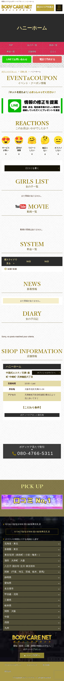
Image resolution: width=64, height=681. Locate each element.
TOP (11, 45)
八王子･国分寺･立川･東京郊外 (20, 566)
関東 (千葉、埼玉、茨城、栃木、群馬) (24, 572)
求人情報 (46, 665)
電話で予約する (47, 59)
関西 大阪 (10, 611)
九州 (7, 628)
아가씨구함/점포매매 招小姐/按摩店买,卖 (32, 531)
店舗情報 (32, 51)
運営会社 (7, 671)
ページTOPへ (33, 655)
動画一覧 (53, 45)
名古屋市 (9, 588)
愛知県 (8, 583)
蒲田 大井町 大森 (15, 560)
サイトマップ (32, 665)
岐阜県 (8, 605)
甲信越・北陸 (11, 594)
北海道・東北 (11, 543)
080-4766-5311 (32, 450)
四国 (7, 622)
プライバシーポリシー (12, 665)
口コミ (53, 51)
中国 (7, 617)
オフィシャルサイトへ (46, 373)
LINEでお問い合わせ (16, 59)
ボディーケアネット (9, 72)
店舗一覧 (23, 72)
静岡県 (8, 577)
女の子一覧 (32, 45)
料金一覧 (11, 51)
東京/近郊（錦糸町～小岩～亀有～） (23, 555)
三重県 (8, 600)
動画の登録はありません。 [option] (32, 229)
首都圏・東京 (11, 549)
